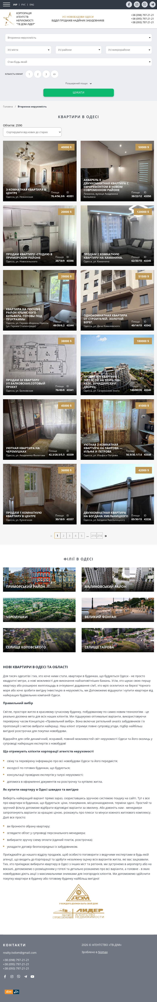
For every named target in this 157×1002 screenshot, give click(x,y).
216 (99, 536)
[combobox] (28, 50)
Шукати (78, 92)
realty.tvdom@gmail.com (19, 953)
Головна (8, 106)
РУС (23, 4)
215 (93, 536)
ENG (32, 4)
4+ (54, 74)
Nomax (103, 952)
